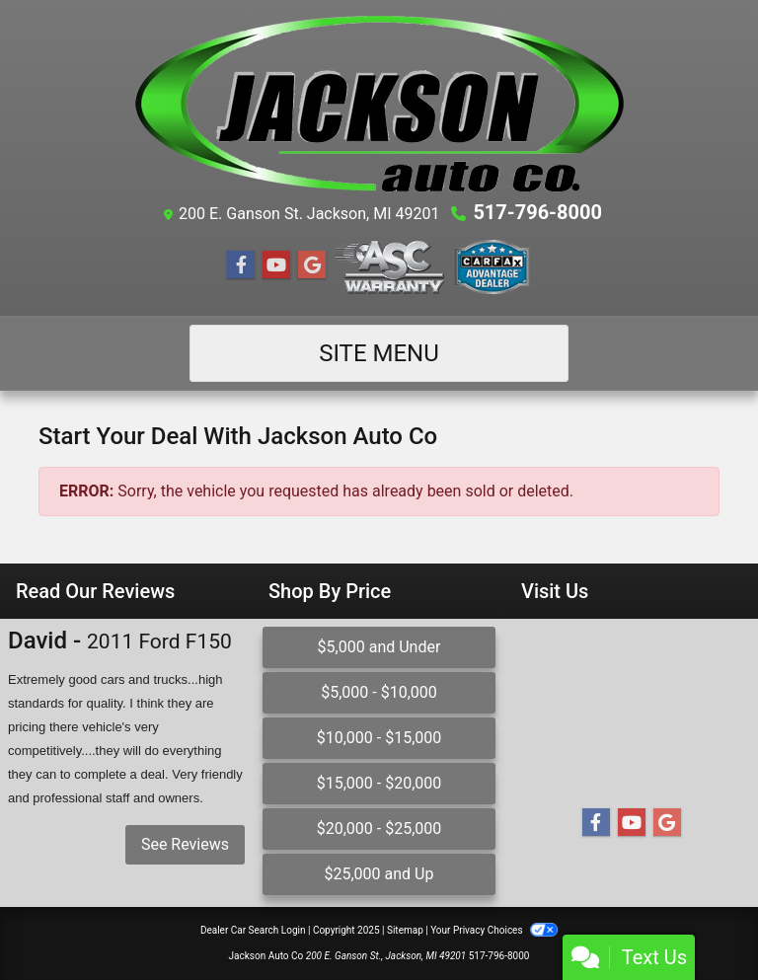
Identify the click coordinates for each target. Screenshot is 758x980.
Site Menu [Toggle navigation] (379, 353)
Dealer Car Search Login (253, 930)
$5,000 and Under (379, 647)
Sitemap (405, 930)
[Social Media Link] (389, 267)
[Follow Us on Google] (312, 265)
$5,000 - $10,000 (379, 692)
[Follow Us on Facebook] (241, 265)
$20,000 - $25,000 (379, 828)
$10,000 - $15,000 (379, 737)
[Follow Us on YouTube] (276, 265)
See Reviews (185, 844)
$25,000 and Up (378, 874)
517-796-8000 (537, 212)
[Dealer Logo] (379, 104)
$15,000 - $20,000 (379, 783)
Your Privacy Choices (494, 930)
